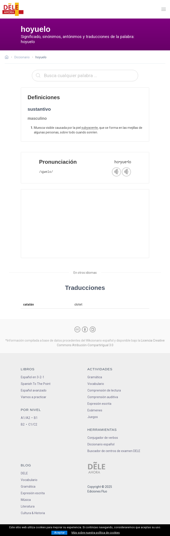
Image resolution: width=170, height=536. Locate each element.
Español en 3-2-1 (32, 377)
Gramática (94, 377)
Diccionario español (100, 444)
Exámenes (94, 410)
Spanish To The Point (35, 384)
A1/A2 (25, 418)
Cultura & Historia (33, 513)
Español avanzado (33, 390)
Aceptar (59, 532)
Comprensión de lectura (104, 390)
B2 (23, 424)
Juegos (92, 417)
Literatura (28, 506)
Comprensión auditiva (102, 397)
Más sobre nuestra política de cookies (95, 532)
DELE (24, 473)
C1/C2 (32, 424)
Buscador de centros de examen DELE (113, 451)
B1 (36, 418)
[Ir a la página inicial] (8, 57)
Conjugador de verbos (102, 437)
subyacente (89, 127)
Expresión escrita (99, 403)
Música (26, 500)
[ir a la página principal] (13, 9)
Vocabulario (95, 384)
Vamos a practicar (33, 397)
